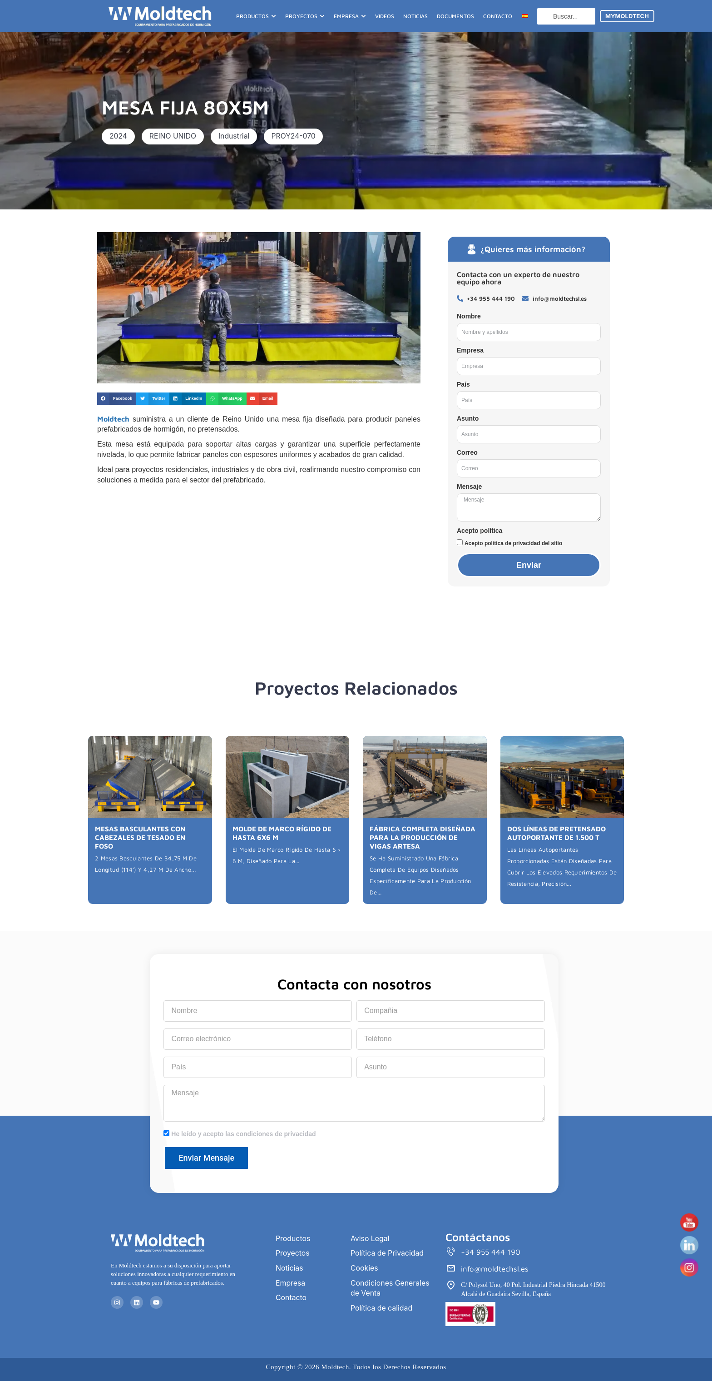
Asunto (468, 418)
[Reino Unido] (258, 559)
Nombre (469, 316)
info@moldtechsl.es (495, 1269)
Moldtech (113, 419)
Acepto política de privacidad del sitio (513, 543)
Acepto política (479, 530)
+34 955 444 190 (491, 1252)
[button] (119, 136)
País (463, 384)
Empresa (470, 350)
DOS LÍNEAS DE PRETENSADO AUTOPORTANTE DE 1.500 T (556, 832)
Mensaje (469, 486)
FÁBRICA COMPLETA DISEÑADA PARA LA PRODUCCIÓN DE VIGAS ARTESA (424, 837)
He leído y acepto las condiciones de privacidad (243, 1134)
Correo (467, 452)
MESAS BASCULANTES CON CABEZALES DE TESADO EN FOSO (149, 832)
